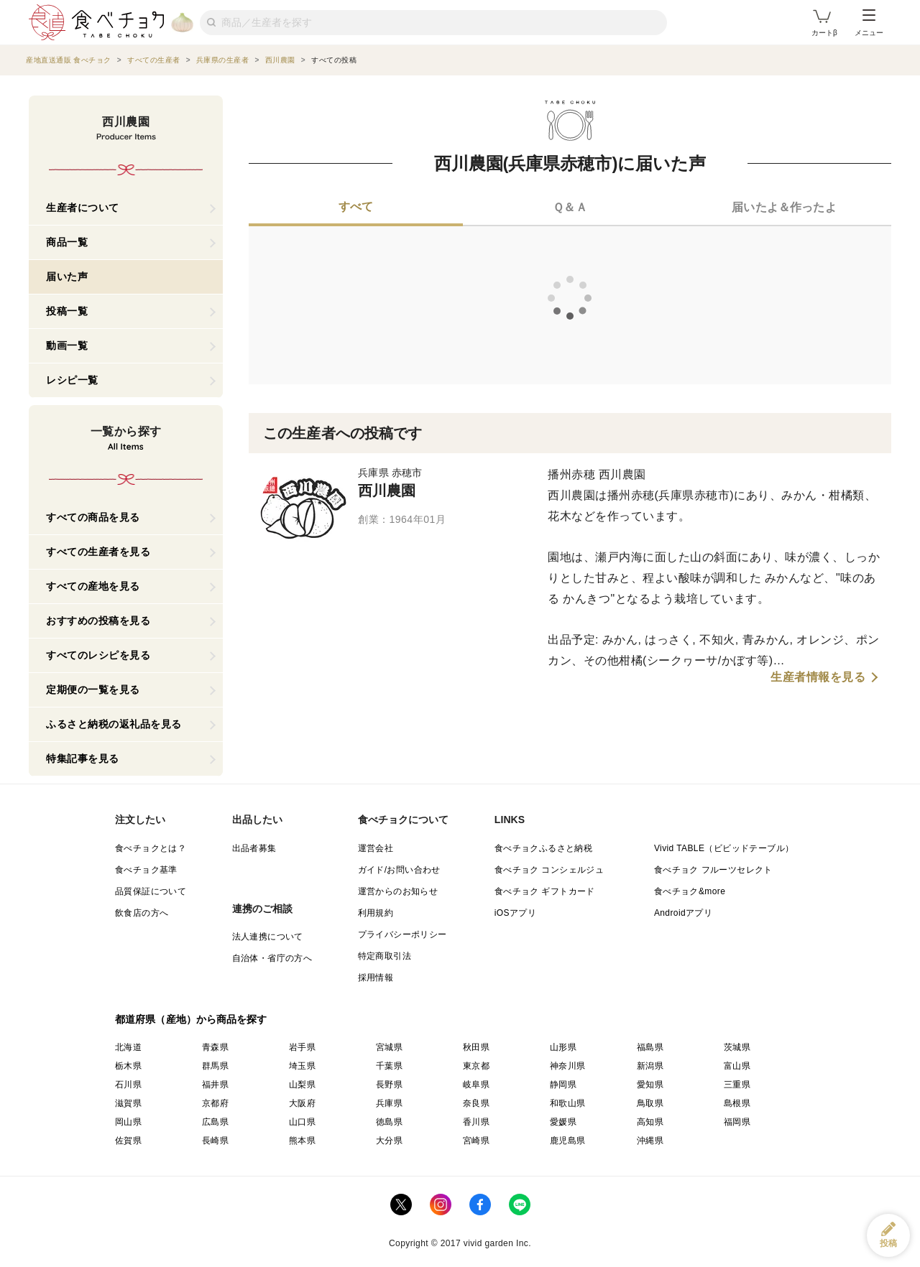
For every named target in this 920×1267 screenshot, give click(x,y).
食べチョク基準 (146, 870)
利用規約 (376, 913)
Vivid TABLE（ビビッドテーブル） (724, 848)
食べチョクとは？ (150, 848)
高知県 (650, 1122)
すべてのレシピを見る (98, 655)
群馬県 (215, 1066)
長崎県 (215, 1141)
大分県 (389, 1141)
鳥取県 (650, 1103)
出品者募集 (254, 848)
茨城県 (737, 1047)
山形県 (563, 1047)
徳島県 (389, 1122)
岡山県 (128, 1122)
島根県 (737, 1103)
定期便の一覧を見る (93, 689)
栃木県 (128, 1066)
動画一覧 (67, 345)
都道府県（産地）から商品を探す (191, 1019)
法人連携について (267, 937)
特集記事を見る (82, 758)
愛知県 (650, 1085)
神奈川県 (568, 1066)
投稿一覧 (67, 311)
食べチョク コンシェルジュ (549, 870)
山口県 (302, 1122)
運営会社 (376, 848)
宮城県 (389, 1047)
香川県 (476, 1122)
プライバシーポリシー (402, 934)
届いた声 (67, 276)
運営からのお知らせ (398, 891)
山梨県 (302, 1085)
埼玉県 (302, 1066)
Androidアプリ (683, 913)
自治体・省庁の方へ (272, 958)
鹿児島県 (568, 1141)
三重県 (737, 1085)
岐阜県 (476, 1085)
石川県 (128, 1085)
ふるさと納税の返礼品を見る (114, 724)
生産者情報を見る (817, 677)
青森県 (215, 1047)
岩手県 (302, 1047)
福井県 (215, 1085)
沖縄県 (650, 1141)
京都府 (215, 1103)
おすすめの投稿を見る (98, 620)
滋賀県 (128, 1103)
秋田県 (476, 1047)
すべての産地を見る (93, 586)
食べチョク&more (689, 891)
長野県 (389, 1085)
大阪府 (302, 1103)
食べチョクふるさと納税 (543, 848)
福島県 (650, 1047)
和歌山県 (568, 1103)
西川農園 (387, 490)
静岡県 (563, 1085)
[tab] (356, 208)
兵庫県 (389, 1103)
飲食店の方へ (141, 913)
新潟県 (650, 1066)
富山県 (737, 1066)
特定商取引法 (384, 956)
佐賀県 (128, 1141)
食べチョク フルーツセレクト (713, 870)
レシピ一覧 (72, 380)
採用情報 (376, 978)
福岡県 (737, 1122)
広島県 (215, 1122)
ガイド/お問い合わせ (399, 870)
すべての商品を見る (93, 517)
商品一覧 (67, 242)
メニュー (869, 23)
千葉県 (389, 1066)
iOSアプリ (515, 913)
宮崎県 (476, 1141)
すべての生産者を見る (98, 551)
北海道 (128, 1047)
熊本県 (302, 1141)
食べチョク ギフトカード (544, 891)
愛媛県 (563, 1122)
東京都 (476, 1066)
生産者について (82, 207)
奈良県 (476, 1103)
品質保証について (150, 891)
